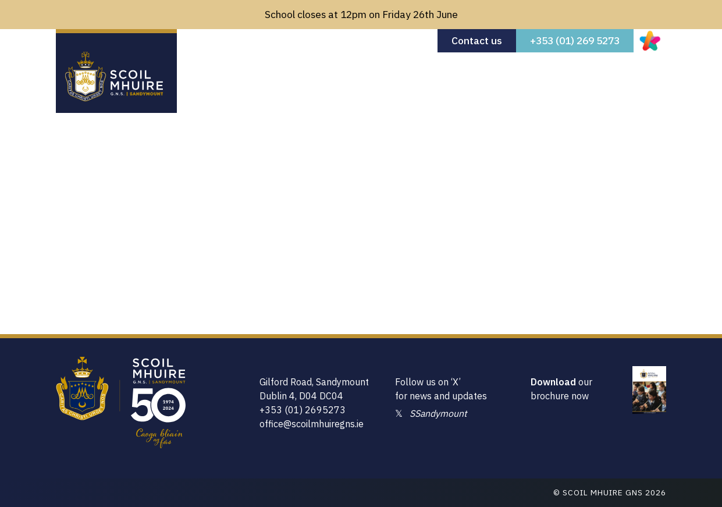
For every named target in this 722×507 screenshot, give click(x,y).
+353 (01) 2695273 (302, 410)
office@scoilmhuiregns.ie (311, 424)
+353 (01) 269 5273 (575, 40)
